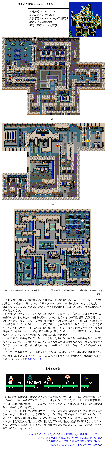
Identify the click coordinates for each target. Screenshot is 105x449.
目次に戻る (68, 444)
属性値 (83, 434)
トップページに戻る (89, 444)
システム (95, 434)
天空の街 (95, 437)
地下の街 (64, 441)
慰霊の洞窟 (78, 441)
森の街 (65, 437)
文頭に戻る (94, 441)
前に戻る (54, 444)
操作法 (59, 434)
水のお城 (51, 441)
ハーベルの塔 (79, 437)
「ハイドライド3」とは (39, 434)
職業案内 (71, 434)
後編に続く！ (34, 359)
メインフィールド (48, 437)
